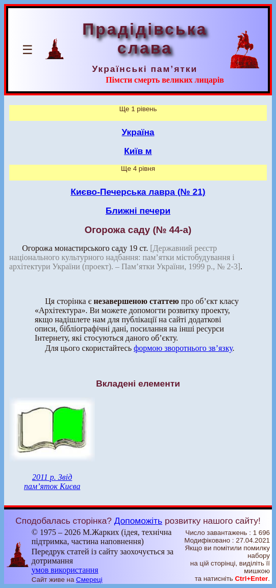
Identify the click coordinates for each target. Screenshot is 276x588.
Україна (138, 132)
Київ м (138, 151)
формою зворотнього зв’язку (183, 348)
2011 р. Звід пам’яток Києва (52, 482)
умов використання (65, 570)
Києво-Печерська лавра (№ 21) (137, 192)
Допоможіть (138, 521)
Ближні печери (138, 211)
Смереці (89, 579)
